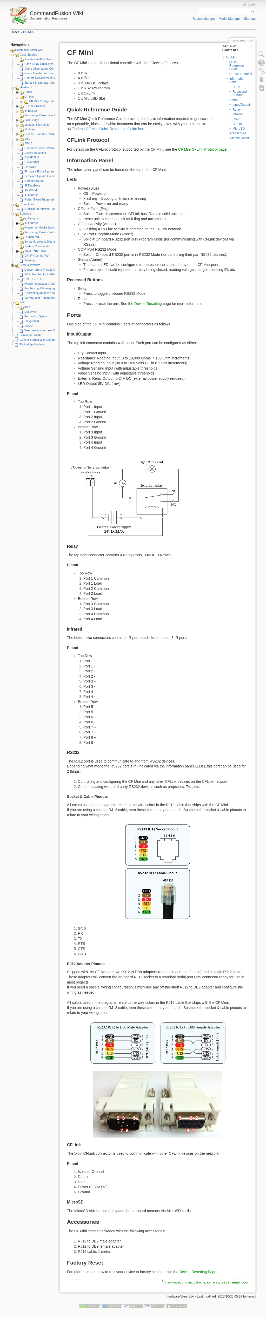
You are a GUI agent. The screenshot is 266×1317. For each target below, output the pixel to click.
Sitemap (250, 19)
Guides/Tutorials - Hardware (42, 134)
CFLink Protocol (34, 106)
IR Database (32, 185)
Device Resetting (35, 152)
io (208, 1282)
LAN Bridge (31, 120)
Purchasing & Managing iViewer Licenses (50, 288)
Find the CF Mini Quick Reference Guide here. (109, 129)
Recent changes (204, 19)
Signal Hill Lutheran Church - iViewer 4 (49, 82)
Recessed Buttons (239, 93)
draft (27, 307)
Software (25, 213)
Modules (29, 129)
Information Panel (237, 80)
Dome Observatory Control (41, 68)
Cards (28, 91)
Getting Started (34, 180)
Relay (236, 109)
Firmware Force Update (39, 171)
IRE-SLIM (30, 190)
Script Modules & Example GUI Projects (49, 241)
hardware (172, 1282)
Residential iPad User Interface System (49, 59)
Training (29, 260)
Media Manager (230, 19)
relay (215, 1282)
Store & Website (30, 264)
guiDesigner (32, 218)
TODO (28, 325)
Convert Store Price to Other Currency (48, 269)
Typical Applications (32, 344)
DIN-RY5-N (31, 157)
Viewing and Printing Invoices (43, 297)
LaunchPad (31, 236)
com (245, 1282)
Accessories (238, 133)
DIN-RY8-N (31, 162)
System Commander (37, 246)
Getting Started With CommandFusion (44, 339)
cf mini (187, 1282)
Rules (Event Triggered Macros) (44, 199)
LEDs (236, 87)
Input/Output (241, 104)
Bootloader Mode (31, 335)
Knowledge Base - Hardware (42, 115)
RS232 (237, 119)
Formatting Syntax (36, 316)
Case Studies (28, 54)
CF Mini (29, 32)
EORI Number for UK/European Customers (51, 274)
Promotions (27, 204)
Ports (233, 100)
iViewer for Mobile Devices (41, 227)
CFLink (237, 124)
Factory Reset (239, 138)
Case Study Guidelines (39, 63)
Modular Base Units (36, 124)
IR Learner (31, 194)
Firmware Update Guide (39, 176)
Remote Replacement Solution (43, 77)
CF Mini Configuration (43, 101)
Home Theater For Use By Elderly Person (50, 73)
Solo (27, 138)
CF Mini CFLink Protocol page (202, 149)
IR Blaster (30, 110)
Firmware (30, 166)
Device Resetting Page (197, 1272)
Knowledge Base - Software (42, 232)
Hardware (26, 87)
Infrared (237, 114)
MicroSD (238, 128)
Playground (31, 321)
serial (235, 1282)
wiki (22, 302)
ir (204, 1282)
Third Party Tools (35, 250)
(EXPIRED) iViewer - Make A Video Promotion (53, 208)
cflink (197, 1282)
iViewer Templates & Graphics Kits (46, 283)
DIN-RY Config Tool (36, 255)
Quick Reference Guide (236, 65)
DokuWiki (30, 311)
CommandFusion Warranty (41, 148)
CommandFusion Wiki (29, 49)
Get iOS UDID (33, 278)
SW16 (28, 143)
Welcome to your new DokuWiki (44, 330)
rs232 (225, 1282)
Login (252, 4)
